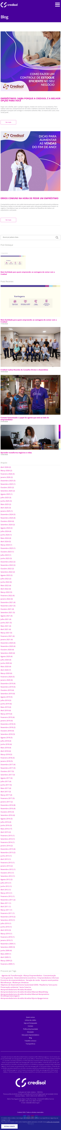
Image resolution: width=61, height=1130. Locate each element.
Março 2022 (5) (6, 592)
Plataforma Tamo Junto (48, 985)
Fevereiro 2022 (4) (8, 595)
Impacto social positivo (49, 980)
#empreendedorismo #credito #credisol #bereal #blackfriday (24, 992)
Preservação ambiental (9, 987)
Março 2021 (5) (6, 633)
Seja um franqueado (30, 1023)
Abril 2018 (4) (6, 751)
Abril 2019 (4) (6, 710)
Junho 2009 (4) (6, 950)
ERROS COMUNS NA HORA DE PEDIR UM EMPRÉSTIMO (29, 198)
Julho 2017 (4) (6, 781)
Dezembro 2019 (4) (8, 683)
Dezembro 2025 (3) (8, 480)
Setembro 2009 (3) (8, 947)
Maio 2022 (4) (6, 585)
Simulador (30, 1032)
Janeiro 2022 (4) (7, 599)
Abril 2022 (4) (6, 589)
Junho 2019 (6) (6, 704)
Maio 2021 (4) (6, 626)
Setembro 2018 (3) (8, 734)
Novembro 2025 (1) (8, 484)
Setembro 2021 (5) (8, 612)
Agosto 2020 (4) (6, 656)
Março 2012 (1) (6, 893)
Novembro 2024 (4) (8, 518)
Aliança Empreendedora (32, 975)
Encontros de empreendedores (13, 980)
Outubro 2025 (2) (7, 487)
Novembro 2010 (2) (8, 917)
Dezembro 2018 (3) (8, 724)
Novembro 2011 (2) (8, 900)
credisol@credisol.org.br (32, 1103)
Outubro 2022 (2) (7, 568)
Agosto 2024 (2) (6, 528)
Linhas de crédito (30, 1020)
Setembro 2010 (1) (8, 920)
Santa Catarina (25, 987)
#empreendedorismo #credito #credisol (16, 989)
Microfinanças (6, 982)
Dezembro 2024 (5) (8, 514)
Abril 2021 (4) (6, 629)
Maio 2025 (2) (6, 504)
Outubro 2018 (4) (7, 731)
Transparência (30, 1044)
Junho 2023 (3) (6, 558)
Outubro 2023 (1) (7, 551)
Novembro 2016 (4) (8, 808)
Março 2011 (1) (6, 910)
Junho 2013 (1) (6, 856)
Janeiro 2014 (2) (7, 845)
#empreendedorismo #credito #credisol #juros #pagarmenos (24, 998)
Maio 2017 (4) (6, 788)
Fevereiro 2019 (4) (8, 717)
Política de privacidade (30, 1029)
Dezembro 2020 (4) (8, 643)
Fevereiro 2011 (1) (8, 913)
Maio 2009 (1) (6, 954)
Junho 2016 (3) (6, 825)
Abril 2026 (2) (6, 467)
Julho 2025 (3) (6, 497)
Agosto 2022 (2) (6, 575)
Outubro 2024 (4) (7, 521)
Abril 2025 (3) (6, 508)
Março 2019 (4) (6, 714)
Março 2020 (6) (6, 673)
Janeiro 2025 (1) (7, 511)
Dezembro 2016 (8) (8, 805)
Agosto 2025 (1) (6, 494)
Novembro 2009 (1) (8, 943)
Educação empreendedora (30, 1035)
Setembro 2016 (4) (8, 815)
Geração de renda (33, 980)
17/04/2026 (4, 253)
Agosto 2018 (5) (6, 737)
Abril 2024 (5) (6, 541)
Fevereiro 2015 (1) (8, 835)
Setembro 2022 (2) (8, 572)
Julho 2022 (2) (6, 578)
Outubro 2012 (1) (7, 873)
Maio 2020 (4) (6, 666)
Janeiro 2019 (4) (7, 720)
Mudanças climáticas (20, 982)
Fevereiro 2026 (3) (8, 474)
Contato (30, 1026)
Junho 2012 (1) (6, 886)
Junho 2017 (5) (6, 785)
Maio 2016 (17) (6, 829)
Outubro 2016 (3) (7, 812)
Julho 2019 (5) (6, 700)
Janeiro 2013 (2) (7, 866)
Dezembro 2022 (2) (8, 562)
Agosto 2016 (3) (6, 818)
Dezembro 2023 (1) (8, 548)
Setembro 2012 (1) (8, 876)
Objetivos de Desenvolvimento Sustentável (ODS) (19, 985)
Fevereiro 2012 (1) (8, 896)
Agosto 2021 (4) (6, 616)
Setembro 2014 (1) (8, 839)
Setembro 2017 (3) (8, 775)
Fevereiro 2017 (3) (8, 798)
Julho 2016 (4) (6, 822)
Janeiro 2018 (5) (7, 761)
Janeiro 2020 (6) (7, 680)
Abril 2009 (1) (6, 957)
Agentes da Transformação (12, 975)
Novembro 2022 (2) (8, 565)
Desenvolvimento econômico (25, 978)
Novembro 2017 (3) (8, 768)
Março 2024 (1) (6, 545)
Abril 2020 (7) (6, 670)
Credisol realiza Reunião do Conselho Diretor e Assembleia (30, 370)
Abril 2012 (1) (6, 889)
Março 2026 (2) (6, 470)
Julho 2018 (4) (6, 741)
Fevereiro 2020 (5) (8, 676)
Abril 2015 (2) (6, 832)
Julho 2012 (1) (6, 883)
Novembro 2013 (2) (8, 852)
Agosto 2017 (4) (6, 778)
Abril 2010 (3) (6, 930)
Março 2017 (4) (6, 795)
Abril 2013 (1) (6, 859)
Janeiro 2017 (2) (7, 802)
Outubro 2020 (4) (7, 649)
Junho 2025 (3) (6, 501)
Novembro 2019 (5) (8, 687)
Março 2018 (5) (6, 754)
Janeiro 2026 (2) (7, 477)
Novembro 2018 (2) (8, 727)
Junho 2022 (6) (6, 582)
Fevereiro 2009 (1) (8, 964)
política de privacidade (52, 1122)
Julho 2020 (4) (6, 660)
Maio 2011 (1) (6, 903)
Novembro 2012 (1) (8, 869)
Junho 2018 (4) (6, 744)
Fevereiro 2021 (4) (8, 636)
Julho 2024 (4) (6, 531)
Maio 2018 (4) (6, 747)
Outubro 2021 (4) (7, 609)
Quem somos (30, 1017)
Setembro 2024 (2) (8, 524)
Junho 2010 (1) (6, 927)
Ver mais (8, 122)
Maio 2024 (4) (6, 538)
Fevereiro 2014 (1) (8, 842)
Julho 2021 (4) (6, 619)
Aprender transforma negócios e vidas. (30, 453)
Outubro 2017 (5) (7, 771)
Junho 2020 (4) (6, 663)
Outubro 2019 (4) (7, 690)
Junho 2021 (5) (6, 622)
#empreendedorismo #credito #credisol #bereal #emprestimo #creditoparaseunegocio (25, 995)
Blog (30, 1038)
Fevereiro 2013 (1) (8, 862)
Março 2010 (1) (6, 933)
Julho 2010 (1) (6, 923)
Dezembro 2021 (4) (8, 602)
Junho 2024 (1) (6, 535)
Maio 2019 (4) (6, 707)
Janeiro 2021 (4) (7, 639)
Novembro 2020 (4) (8, 646)
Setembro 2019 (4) (8, 693)
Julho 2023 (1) (6, 555)
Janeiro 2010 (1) (7, 940)
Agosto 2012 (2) (6, 879)
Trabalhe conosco (30, 1041)
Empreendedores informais (48, 978)
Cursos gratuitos (7, 978)
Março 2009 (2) (6, 960)
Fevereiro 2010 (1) (8, 937)
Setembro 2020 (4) (8, 653)
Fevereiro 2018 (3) (8, 758)
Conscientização (49, 975)
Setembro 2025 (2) (8, 491)
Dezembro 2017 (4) (8, 764)
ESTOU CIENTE (9, 1126)
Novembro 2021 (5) (8, 606)
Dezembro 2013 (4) (8, 849)
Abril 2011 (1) (6, 906)
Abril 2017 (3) (6, 791)
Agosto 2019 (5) (6, 697)
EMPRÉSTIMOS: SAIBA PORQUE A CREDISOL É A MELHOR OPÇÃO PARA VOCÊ (30, 99)
